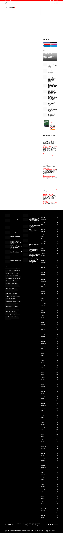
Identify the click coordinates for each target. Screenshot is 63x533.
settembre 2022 (49, 286)
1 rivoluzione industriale (16, 268)
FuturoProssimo (45, 201)
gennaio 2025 (49, 238)
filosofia (18, 314)
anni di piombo (13, 296)
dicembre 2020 (49, 322)
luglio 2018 (49, 372)
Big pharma (7, 280)
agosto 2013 (49, 474)
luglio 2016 (49, 413)
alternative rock (14, 293)
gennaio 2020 (49, 341)
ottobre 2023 (49, 264)
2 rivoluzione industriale (16, 270)
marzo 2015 (49, 441)
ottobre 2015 (49, 429)
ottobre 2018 (49, 367)
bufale (14, 304)
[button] (55, 3)
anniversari (18, 296)
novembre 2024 (49, 241)
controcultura (13, 308)
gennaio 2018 (49, 382)
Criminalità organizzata (9, 285)
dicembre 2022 (49, 281)
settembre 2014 (49, 451)
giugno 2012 (49, 498)
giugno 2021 (49, 312)
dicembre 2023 (49, 260)
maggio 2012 (49, 500)
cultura (7, 311)
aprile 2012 (49, 501)
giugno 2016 (49, 415)
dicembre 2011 (49, 508)
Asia (6, 278)
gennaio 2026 (49, 217)
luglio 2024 (49, 248)
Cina (6, 281)
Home (6, 0)
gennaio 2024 (49, 258)
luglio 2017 (49, 393)
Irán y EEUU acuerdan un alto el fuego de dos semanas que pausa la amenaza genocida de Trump (49, 155)
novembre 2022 (49, 283)
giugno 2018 (49, 374)
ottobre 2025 (49, 222)
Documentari (16, 285)
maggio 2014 (49, 458)
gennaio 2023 (49, 279)
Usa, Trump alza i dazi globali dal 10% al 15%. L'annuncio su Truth (51, 114)
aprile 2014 (49, 460)
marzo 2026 (49, 214)
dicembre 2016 (49, 405)
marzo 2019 (49, 358)
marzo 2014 (49, 462)
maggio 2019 (49, 355)
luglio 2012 (49, 496)
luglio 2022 (49, 289)
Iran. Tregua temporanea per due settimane (49, 169)
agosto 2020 (49, 329)
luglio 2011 (49, 517)
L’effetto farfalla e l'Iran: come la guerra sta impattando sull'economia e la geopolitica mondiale (52, 92)
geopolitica (15, 316)
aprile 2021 (49, 315)
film (15, 314)
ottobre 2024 (49, 243)
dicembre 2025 (49, 219)
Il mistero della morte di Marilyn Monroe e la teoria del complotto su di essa (34, 235)
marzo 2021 (49, 317)
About (8, 0)
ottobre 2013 (49, 470)
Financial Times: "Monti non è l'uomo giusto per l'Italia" (34, 226)
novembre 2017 (49, 386)
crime (18, 309)
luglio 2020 (49, 331)
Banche (14, 278)
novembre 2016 (49, 407)
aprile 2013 (49, 481)
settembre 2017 (49, 389)
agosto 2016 (49, 412)
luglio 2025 (49, 227)
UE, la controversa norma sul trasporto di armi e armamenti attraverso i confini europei (52, 71)
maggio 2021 (49, 314)
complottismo (16, 306)
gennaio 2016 (49, 424)
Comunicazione (8, 283)
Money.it (44, 138)
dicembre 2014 (49, 446)
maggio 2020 (49, 334)
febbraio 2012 (49, 505)
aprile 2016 (49, 419)
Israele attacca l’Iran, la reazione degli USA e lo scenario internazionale (34, 245)
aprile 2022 (49, 295)
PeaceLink (44, 181)
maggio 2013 (49, 479)
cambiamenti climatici (9, 306)
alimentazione (8, 291)
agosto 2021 (49, 308)
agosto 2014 (49, 453)
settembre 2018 (49, 369)
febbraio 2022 (49, 298)
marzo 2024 (49, 255)
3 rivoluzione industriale (9, 273)
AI (14, 273)
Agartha (7, 275)
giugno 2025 (49, 229)
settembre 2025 (49, 224)
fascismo (11, 314)
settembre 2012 (49, 493)
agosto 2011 (49, 515)
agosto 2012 (49, 494)
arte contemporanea (9, 301)
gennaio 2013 (49, 486)
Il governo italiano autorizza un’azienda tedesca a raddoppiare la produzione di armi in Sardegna (52, 109)
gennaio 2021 (49, 320)
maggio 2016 (49, 417)
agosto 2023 (49, 267)
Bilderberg (12, 280)
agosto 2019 (49, 350)
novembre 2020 (49, 324)
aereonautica (14, 288)
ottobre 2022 (49, 284)
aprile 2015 (49, 439)
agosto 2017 (49, 391)
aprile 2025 (49, 233)
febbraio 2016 (49, 422)
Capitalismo (17, 280)
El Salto (44, 153)
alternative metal (8, 293)
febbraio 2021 (49, 319)
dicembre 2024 (49, 239)
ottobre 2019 (49, 346)
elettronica (7, 314)
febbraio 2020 (49, 339)
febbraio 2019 (49, 360)
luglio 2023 (49, 269)
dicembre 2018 (49, 364)
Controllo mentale (14, 283)
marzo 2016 (49, 420)
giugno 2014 (49, 457)
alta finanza (13, 291)
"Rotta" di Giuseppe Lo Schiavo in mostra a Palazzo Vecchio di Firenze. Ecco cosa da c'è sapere (52, 98)
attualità (19, 301)
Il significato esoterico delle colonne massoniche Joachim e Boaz (34, 230)
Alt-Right (16, 275)
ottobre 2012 (49, 491)
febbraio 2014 (49, 463)
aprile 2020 (49, 336)
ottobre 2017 (49, 388)
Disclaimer (11, 0)
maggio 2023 (49, 272)
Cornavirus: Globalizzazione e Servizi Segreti (52, 122)
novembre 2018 (49, 365)
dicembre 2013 (49, 467)
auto (6, 303)
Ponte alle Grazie (52, 127)
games (12, 316)
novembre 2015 (49, 427)
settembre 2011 (49, 513)
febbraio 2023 (49, 277)
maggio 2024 (49, 252)
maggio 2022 (49, 293)
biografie (7, 304)
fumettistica (7, 316)
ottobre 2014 (49, 450)
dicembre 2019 (49, 343)
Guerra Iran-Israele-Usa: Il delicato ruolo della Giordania (52, 103)
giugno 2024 (49, 250)
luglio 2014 (49, 455)
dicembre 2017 (49, 384)
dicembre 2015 (49, 426)
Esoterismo (7, 286)
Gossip (7, 288)
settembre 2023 (49, 265)
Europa (11, 286)
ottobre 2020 (49, 326)
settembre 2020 (49, 327)
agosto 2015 (49, 432)
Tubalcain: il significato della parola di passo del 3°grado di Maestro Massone (34, 240)
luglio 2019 (49, 351)
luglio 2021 (49, 310)
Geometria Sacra (16, 286)
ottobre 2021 (49, 305)
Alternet (44, 145)
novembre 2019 (49, 345)
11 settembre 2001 (8, 270)
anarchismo (7, 296)
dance (10, 311)
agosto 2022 (49, 288)
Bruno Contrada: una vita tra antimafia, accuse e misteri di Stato (15, 242)
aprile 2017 (49, 398)
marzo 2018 (49, 379)
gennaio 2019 (49, 362)
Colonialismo (14, 281)
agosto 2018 (49, 370)
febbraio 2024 (49, 257)
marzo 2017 (49, 400)
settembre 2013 (49, 472)
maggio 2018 (49, 376)
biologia (11, 304)
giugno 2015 (49, 436)
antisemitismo (8, 298)
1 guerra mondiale (8, 268)
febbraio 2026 (49, 215)
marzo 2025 (49, 234)
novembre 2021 (49, 303)
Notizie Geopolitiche (46, 168)
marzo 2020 (49, 338)
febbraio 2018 (49, 381)
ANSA (43, 175)
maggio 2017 (49, 396)
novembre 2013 (49, 469)
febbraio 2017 (49, 401)
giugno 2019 (49, 353)
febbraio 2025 (49, 236)
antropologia (13, 298)
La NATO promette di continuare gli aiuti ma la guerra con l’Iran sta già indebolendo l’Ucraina (15, 237)
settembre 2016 (49, 410)
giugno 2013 (49, 477)
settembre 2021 (49, 307)
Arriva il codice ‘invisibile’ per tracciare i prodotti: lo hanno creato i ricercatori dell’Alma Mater (16, 251)
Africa (17, 273)
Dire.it (43, 193)
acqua (10, 288)
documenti (14, 311)
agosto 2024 (49, 246)
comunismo (7, 308)
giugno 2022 (49, 291)
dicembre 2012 (49, 488)
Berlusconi (18, 278)
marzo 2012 (49, 503)
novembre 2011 (49, 510)
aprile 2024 (49, 253)
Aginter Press (12, 275)
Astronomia (10, 278)
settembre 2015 (49, 431)
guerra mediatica (8, 319)
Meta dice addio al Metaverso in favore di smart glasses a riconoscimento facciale (52, 86)
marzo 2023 (49, 276)
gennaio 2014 (49, 465)
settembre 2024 (49, 245)
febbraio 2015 (49, 443)
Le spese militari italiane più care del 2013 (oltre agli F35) (34, 214)
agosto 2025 (49, 226)
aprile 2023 (49, 274)
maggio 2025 (49, 231)
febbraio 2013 (49, 484)
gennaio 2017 (49, 403)
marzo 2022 (49, 296)
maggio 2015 (49, 438)
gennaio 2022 (49, 300)
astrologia (14, 301)
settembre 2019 (49, 348)
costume (14, 309)
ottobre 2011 (49, 512)
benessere (16, 303)
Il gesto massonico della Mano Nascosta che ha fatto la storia (33, 250)
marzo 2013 (49, 482)
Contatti (15, 0)
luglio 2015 (49, 434)
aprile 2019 (49, 357)
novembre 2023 (49, 262)
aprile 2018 (49, 377)
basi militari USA (10, 303)
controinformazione (9, 309)
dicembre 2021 (49, 301)
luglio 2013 (49, 475)
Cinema (9, 281)
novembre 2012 (49, 489)
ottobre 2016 (49, 408)
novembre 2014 (49, 448)
